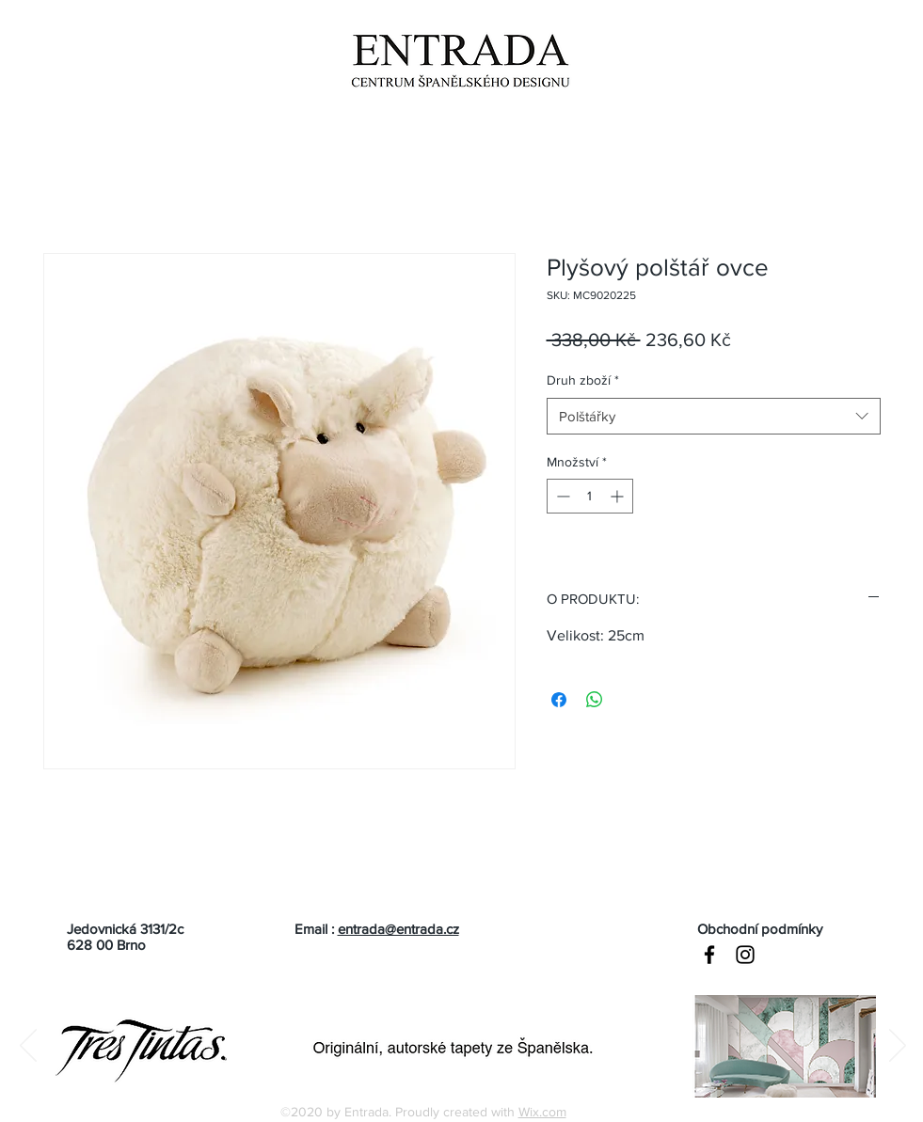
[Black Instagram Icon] (745, 954)
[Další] (897, 1047)
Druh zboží (583, 379)
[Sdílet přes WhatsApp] (594, 699)
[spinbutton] (590, 496)
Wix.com (542, 1111)
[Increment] (618, 496)
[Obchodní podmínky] (786, 928)
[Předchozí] (28, 1047)
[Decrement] (561, 496)
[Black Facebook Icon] (709, 954)
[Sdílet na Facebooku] (559, 699)
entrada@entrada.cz (398, 929)
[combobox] (714, 416)
